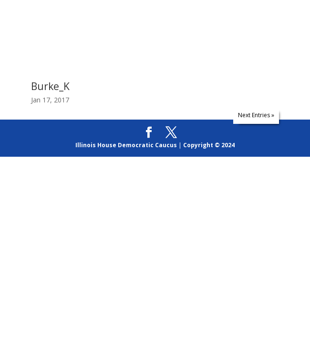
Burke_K (50, 86)
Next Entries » (256, 115)
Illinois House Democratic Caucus (126, 145)
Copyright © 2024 (209, 145)
